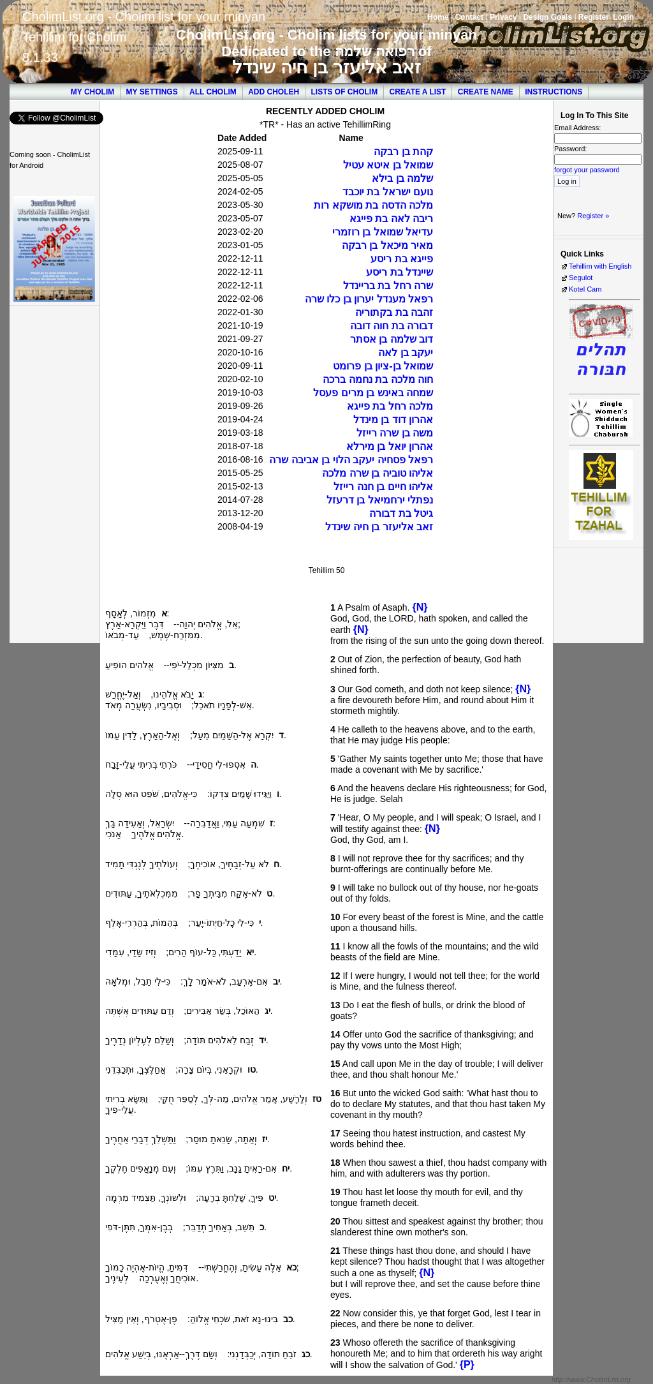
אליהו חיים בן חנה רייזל (383, 486)
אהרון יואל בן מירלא (389, 446)
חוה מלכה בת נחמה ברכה (378, 379)
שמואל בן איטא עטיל (388, 165)
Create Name (485, 91)
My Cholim (92, 91)
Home (437, 17)
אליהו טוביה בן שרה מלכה (377, 473)
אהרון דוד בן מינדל (393, 419)
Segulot (580, 277)
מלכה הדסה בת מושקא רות (373, 205)
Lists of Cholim (344, 91)
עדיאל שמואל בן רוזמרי (382, 232)
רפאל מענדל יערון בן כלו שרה (369, 299)
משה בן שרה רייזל (394, 433)
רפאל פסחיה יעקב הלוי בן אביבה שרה (351, 459)
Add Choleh (273, 91)
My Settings (152, 91)
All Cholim (213, 91)
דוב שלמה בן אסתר (391, 339)
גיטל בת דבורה (401, 513)
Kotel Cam (585, 289)
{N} (419, 607)
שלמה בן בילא (402, 178)
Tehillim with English (600, 266)
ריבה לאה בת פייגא (391, 218)
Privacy (503, 17)
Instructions (553, 91)
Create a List (418, 91)
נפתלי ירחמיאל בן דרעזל (379, 500)
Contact (469, 17)
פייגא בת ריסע (402, 258)
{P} (467, 1364)
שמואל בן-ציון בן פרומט (383, 366)
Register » (593, 216)
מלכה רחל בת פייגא (390, 406)
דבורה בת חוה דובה (391, 325)
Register (593, 17)
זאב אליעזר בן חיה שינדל (326, 67)
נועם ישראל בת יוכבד (387, 191)
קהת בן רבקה (403, 151)
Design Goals (547, 17)
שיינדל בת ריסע (399, 272)
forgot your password (587, 170)
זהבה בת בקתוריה (394, 312)
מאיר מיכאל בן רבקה (387, 245)
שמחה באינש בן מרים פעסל (373, 392)
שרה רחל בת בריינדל (388, 285)
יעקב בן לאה (405, 352)
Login (623, 17)
